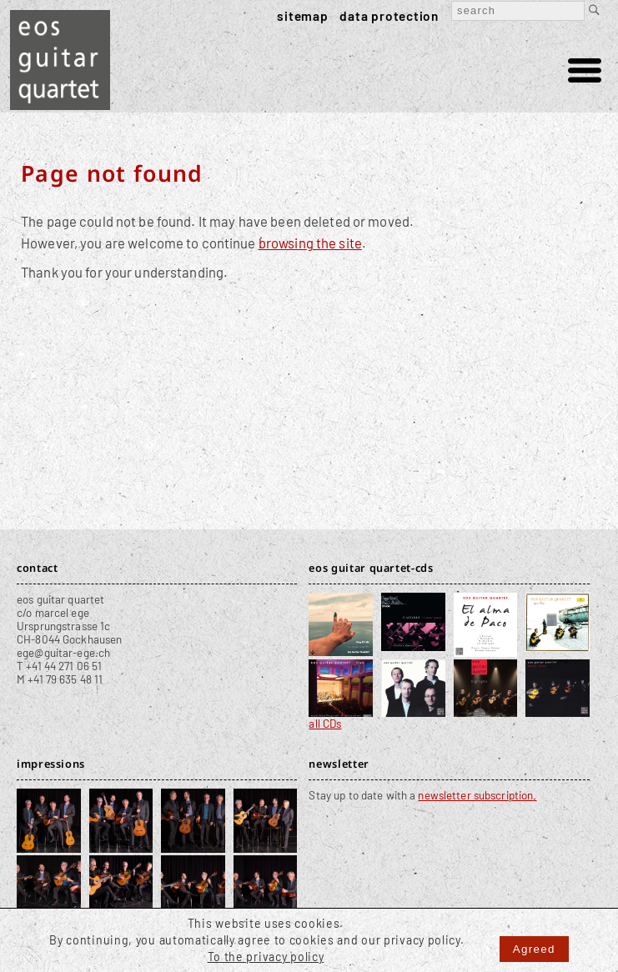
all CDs (325, 723)
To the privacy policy (266, 956)
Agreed (534, 949)
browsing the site (310, 242)
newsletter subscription (475, 795)
